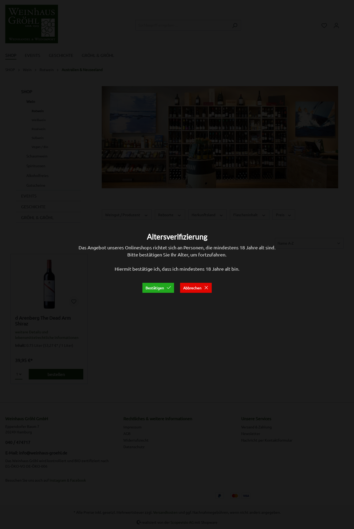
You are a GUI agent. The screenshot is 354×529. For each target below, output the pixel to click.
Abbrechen (195, 287)
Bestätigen (158, 287)
